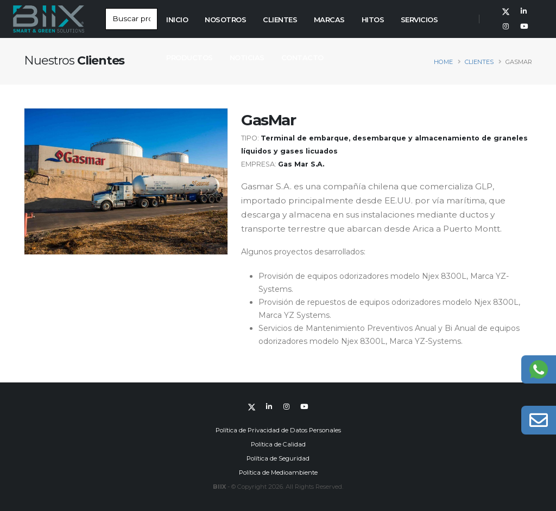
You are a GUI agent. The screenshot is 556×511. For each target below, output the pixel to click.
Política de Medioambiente (278, 472)
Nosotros (225, 19)
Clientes (280, 19)
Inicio (177, 19)
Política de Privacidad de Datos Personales (278, 430)
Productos (189, 57)
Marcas (329, 19)
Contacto (302, 57)
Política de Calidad (278, 444)
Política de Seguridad (278, 458)
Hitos (373, 19)
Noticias (247, 57)
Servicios (419, 19)
